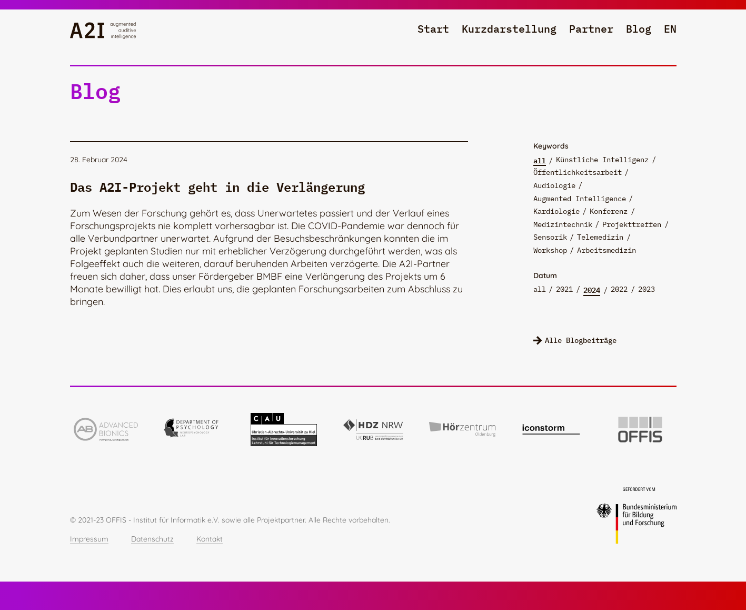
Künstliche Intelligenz (602, 159)
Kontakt (209, 539)
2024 (591, 289)
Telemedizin (600, 237)
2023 (646, 289)
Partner (591, 28)
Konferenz (609, 211)
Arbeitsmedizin (606, 250)
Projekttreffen (631, 224)
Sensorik (550, 237)
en (670, 28)
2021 (564, 289)
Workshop (550, 250)
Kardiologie (556, 211)
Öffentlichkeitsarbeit (577, 172)
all (539, 160)
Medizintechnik (562, 224)
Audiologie (554, 185)
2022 (619, 289)
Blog (638, 28)
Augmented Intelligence (579, 198)
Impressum (89, 539)
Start (433, 28)
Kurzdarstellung (509, 28)
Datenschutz (152, 539)
